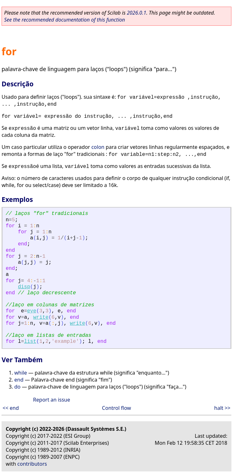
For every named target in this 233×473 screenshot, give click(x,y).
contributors (32, 463)
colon (97, 146)
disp (24, 287)
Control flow (116, 407)
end (19, 379)
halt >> (222, 407)
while (20, 372)
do (17, 386)
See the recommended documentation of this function (64, 19)
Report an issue (51, 399)
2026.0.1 (136, 12)
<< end (11, 407)
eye (31, 311)
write (40, 317)
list (30, 341)
